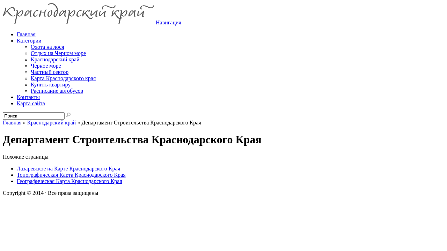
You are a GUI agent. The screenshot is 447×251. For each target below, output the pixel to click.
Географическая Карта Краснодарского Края (69, 181)
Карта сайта (31, 103)
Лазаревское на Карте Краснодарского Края (68, 169)
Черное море (46, 66)
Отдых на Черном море (58, 53)
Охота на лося (47, 47)
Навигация (168, 22)
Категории (29, 41)
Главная (12, 123)
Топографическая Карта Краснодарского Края (71, 175)
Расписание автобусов (57, 91)
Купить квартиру (51, 85)
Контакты (28, 97)
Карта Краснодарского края (63, 78)
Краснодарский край (55, 59)
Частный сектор (49, 72)
